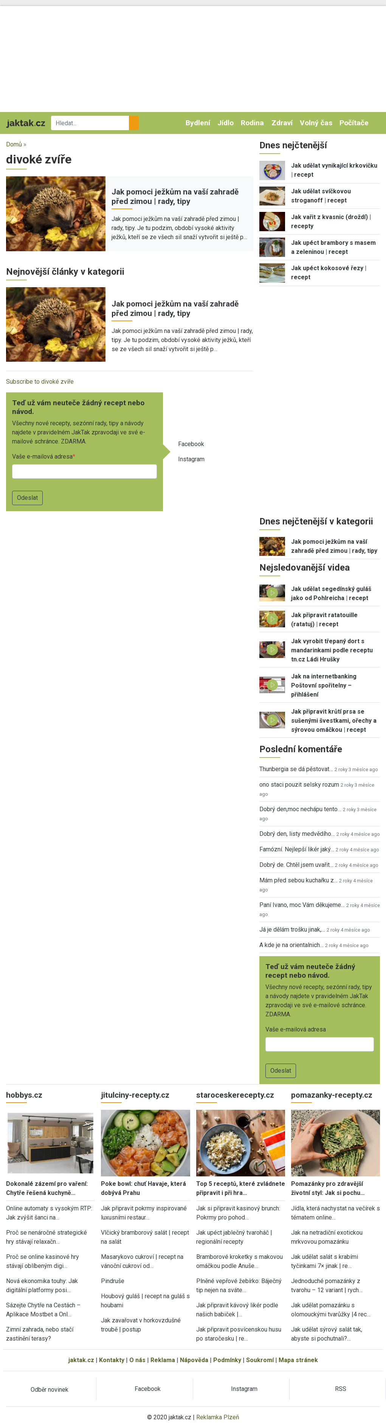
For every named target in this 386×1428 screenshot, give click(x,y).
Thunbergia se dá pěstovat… (296, 769)
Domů (14, 144)
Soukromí (260, 1360)
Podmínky (227, 1360)
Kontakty (111, 1360)
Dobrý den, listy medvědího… (297, 833)
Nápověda (194, 1360)
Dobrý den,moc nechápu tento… (300, 809)
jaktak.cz (81, 1360)
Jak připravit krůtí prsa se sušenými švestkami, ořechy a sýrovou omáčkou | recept (334, 720)
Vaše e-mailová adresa (42, 456)
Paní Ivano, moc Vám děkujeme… (302, 904)
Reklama (162, 1360)
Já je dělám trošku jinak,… (292, 929)
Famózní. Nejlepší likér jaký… (296, 849)
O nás (137, 1360)
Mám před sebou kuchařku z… (298, 880)
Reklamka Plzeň (217, 1417)
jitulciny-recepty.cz (135, 1095)
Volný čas (316, 122)
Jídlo (225, 122)
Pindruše (112, 1281)
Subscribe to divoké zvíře (40, 381)
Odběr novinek (49, 1389)
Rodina (252, 122)
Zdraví (282, 122)
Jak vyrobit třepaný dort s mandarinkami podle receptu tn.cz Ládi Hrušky (332, 650)
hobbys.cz (24, 1095)
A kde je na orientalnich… (291, 945)
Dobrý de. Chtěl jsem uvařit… (296, 864)
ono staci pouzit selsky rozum (299, 784)
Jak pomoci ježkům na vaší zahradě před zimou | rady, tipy (175, 196)
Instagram (191, 459)
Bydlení (198, 122)
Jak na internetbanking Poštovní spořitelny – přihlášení (324, 685)
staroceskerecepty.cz (235, 1095)
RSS (340, 1388)
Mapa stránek (298, 1360)
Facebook (191, 444)
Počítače (354, 122)
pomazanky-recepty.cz (331, 1095)
